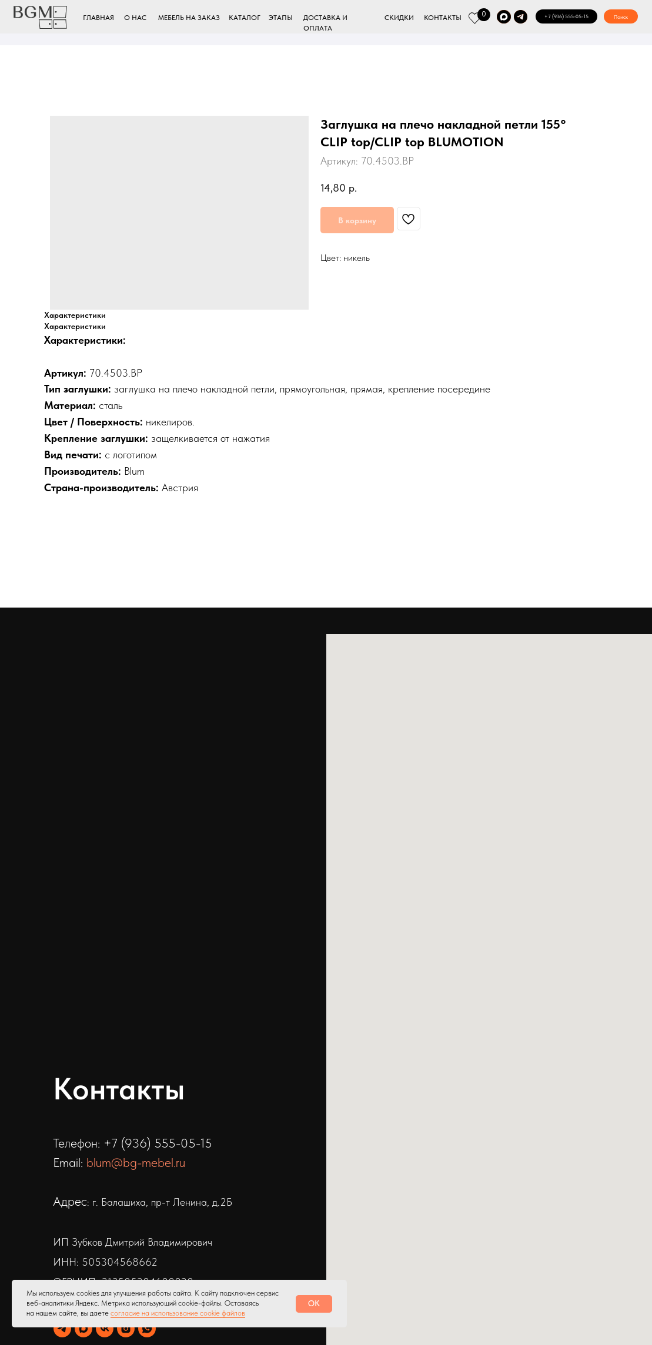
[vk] (104, 1328)
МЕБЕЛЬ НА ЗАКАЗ (189, 18)
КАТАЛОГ (244, 18)
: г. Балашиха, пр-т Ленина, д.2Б (159, 1202)
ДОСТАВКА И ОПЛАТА (325, 23)
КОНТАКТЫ (443, 18)
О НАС (135, 18)
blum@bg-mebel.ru (135, 1162)
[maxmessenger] (83, 1328)
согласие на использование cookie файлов (178, 1313)
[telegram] (62, 1328)
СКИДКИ (399, 18)
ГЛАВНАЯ (98, 18)
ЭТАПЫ (281, 18)
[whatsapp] (147, 1328)
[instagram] (126, 1328)
